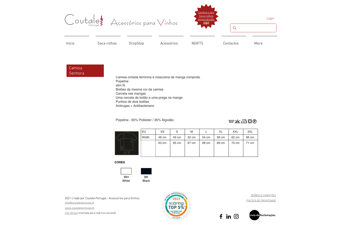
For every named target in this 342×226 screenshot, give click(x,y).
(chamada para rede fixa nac (94, 213)
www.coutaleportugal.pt (79, 208)
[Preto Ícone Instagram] (236, 216)
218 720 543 (71, 213)
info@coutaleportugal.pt (79, 203)
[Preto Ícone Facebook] (221, 216)
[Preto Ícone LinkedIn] (228, 216)
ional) (113, 213)
